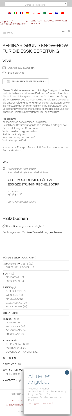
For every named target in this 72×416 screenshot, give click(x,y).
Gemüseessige (14, 291)
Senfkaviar (12, 277)
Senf (6, 273)
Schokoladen (14, 330)
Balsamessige (14, 303)
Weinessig (12, 295)
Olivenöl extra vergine (20, 352)
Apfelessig (12, 299)
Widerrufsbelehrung (14, 405)
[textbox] (36, 5)
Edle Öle (8, 340)
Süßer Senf (13, 281)
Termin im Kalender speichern (25, 81)
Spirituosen (10, 364)
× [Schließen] (67, 372)
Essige (7, 287)
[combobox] (36, 4)
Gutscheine (10, 358)
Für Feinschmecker (17, 267)
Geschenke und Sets (15, 263)
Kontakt (11, 400)
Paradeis (11, 322)
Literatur (9, 313)
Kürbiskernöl (14, 348)
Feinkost (8, 319)
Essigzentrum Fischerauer (22, 168)
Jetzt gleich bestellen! (40, 403)
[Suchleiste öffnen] (69, 31)
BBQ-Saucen (13, 326)
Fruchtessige (14, 306)
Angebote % (10, 380)
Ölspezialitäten (15, 344)
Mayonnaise (13, 334)
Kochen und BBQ (13, 370)
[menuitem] (9, 13)
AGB (20, 400)
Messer (10, 374)
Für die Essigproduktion (18, 257)
